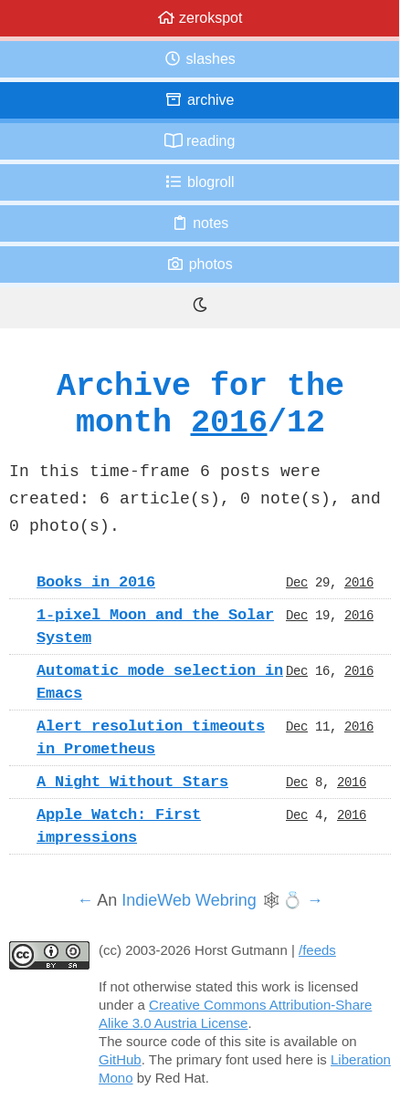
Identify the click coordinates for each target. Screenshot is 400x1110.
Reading (200, 141)
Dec (297, 582)
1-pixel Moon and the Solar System (155, 626)
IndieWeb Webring (188, 900)
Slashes (199, 59)
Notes (200, 223)
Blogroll (199, 182)
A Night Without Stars (132, 782)
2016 (229, 421)
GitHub (120, 1059)
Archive (199, 100)
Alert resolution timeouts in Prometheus (151, 737)
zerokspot (200, 18)
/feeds (317, 950)
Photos (199, 264)
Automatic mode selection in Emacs (160, 681)
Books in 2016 (96, 582)
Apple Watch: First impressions (119, 826)
